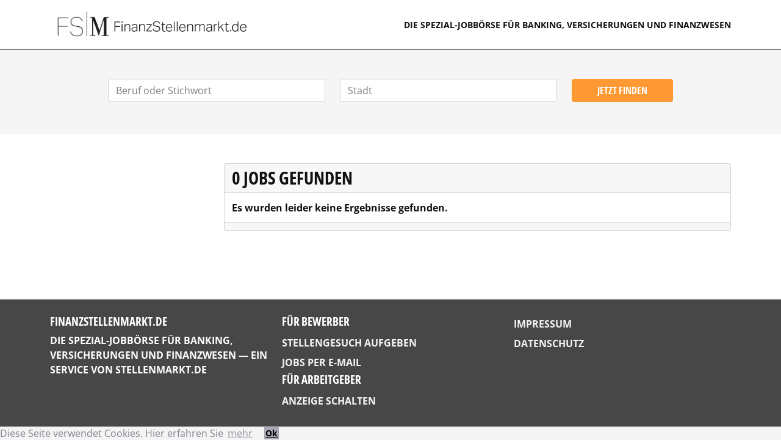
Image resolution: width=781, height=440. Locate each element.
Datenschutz (549, 343)
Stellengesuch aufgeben (349, 343)
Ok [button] (271, 433)
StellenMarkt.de (161, 369)
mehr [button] (240, 433)
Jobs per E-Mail (321, 362)
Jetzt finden (622, 90)
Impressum (543, 324)
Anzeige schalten (329, 401)
